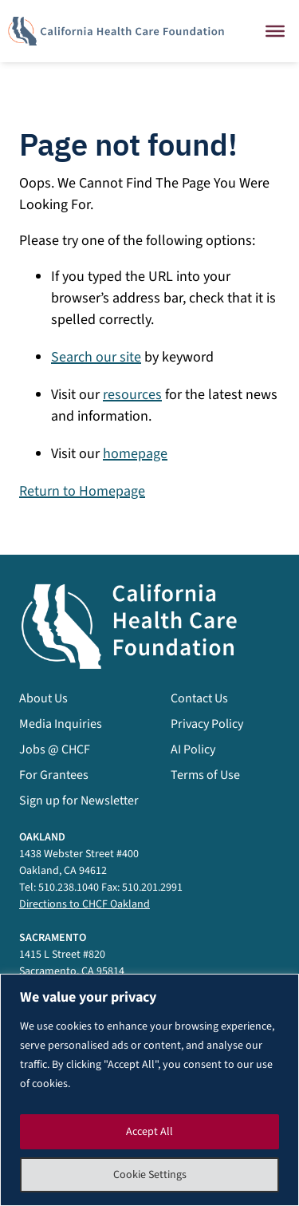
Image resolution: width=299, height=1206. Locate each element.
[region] (149, 1090)
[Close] (275, 31)
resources (132, 395)
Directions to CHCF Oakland (84, 903)
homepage (135, 454)
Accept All (149, 1132)
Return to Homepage (82, 491)
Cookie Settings (150, 1175)
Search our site (96, 357)
